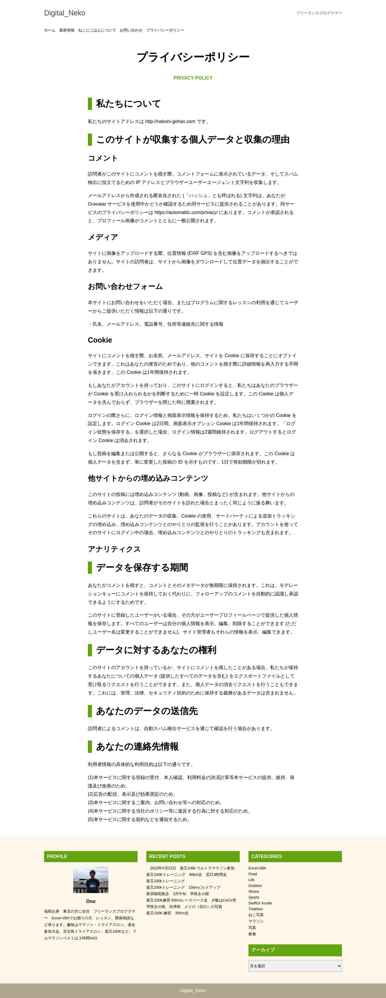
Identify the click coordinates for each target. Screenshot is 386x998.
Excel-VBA (257, 868)
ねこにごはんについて (97, 30)
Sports (253, 897)
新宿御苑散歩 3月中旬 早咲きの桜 (177, 894)
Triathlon (255, 909)
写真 (252, 927)
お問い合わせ (131, 30)
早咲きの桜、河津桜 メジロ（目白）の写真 (184, 906)
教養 (252, 934)
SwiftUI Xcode (260, 903)
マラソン (256, 921)
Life (251, 880)
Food (252, 874)
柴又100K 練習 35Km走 (167, 913)
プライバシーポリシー (165, 30)
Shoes (253, 891)
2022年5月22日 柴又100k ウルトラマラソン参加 (190, 868)
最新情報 (66, 30)
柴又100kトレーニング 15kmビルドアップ (183, 887)
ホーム (49, 30)
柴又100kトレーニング (165, 881)
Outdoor (255, 885)
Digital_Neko (64, 13)
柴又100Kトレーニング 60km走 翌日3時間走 (186, 874)
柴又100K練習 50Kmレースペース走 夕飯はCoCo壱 (191, 900)
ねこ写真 (256, 915)
